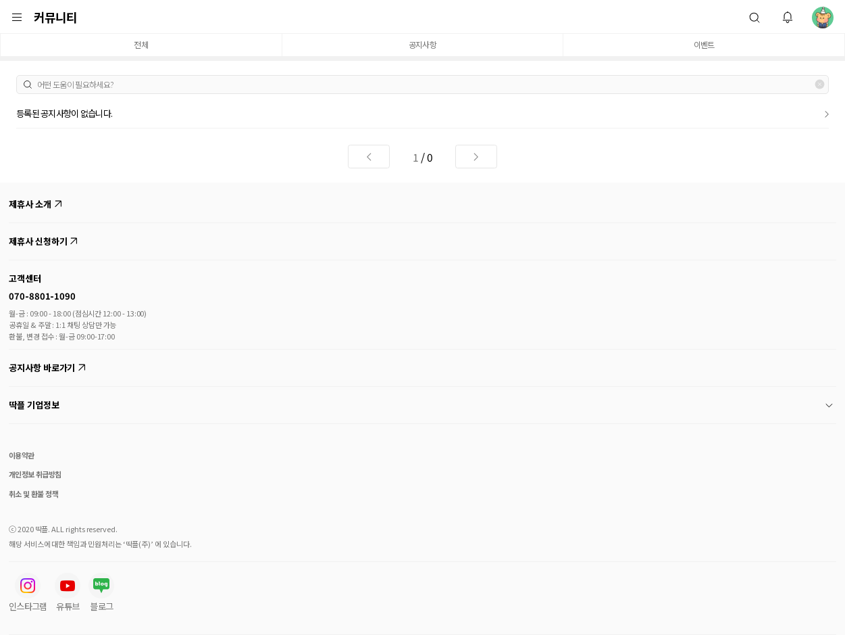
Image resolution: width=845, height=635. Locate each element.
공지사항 (422, 44)
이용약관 (21, 455)
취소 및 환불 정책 (33, 493)
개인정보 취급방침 (35, 474)
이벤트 (704, 44)
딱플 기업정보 (421, 405)
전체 (141, 44)
